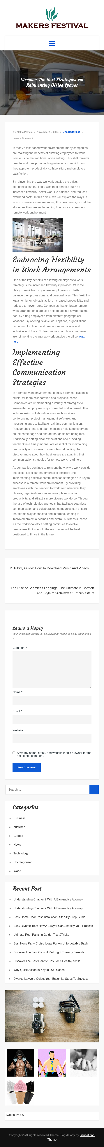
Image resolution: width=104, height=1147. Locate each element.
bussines (19, 827)
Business (19, 818)
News (17, 844)
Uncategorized (71, 131)
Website (18, 730)
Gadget (18, 835)
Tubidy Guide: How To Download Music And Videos (51, 568)
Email (17, 711)
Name (17, 692)
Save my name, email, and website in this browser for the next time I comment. (54, 754)
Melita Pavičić (24, 132)
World (17, 871)
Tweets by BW (14, 1114)
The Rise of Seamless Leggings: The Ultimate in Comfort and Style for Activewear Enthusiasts (52, 590)
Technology (20, 853)
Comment (20, 647)
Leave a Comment (23, 138)
